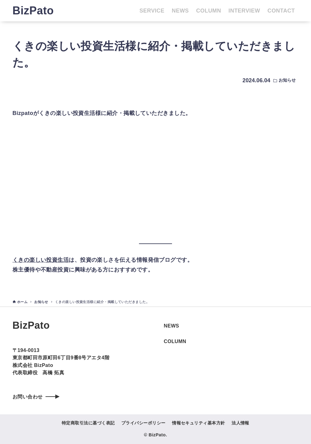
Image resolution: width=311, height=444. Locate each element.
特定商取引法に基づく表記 (88, 422)
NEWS (171, 325)
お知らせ (287, 80)
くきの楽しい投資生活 (41, 260)
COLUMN (175, 341)
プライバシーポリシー (143, 422)
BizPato (33, 10)
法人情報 (240, 422)
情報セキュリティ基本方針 (198, 422)
